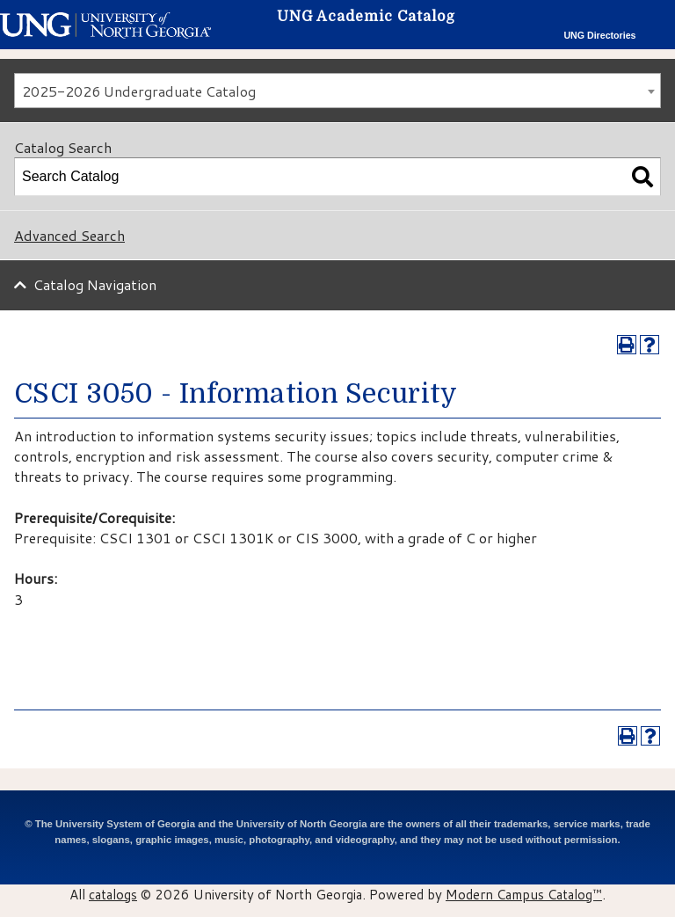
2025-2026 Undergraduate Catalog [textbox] (139, 91)
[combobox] (337, 90)
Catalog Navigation (94, 284)
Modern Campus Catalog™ (524, 894)
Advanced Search (69, 235)
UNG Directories (599, 35)
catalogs (113, 894)
